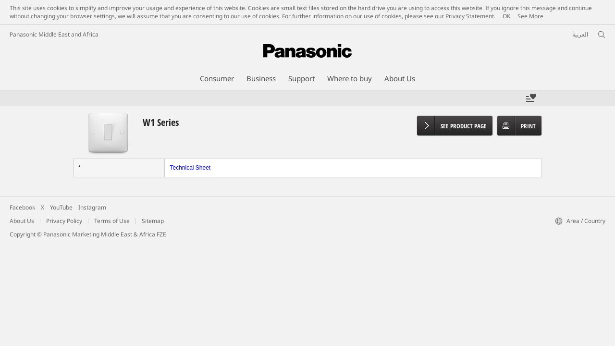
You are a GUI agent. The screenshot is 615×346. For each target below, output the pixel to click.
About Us (22, 221)
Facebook (22, 207)
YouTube (61, 207)
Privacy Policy (64, 221)
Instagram (92, 207)
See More (530, 16)
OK (506, 16)
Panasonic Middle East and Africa (54, 34)
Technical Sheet (190, 167)
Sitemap (153, 221)
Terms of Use (112, 221)
